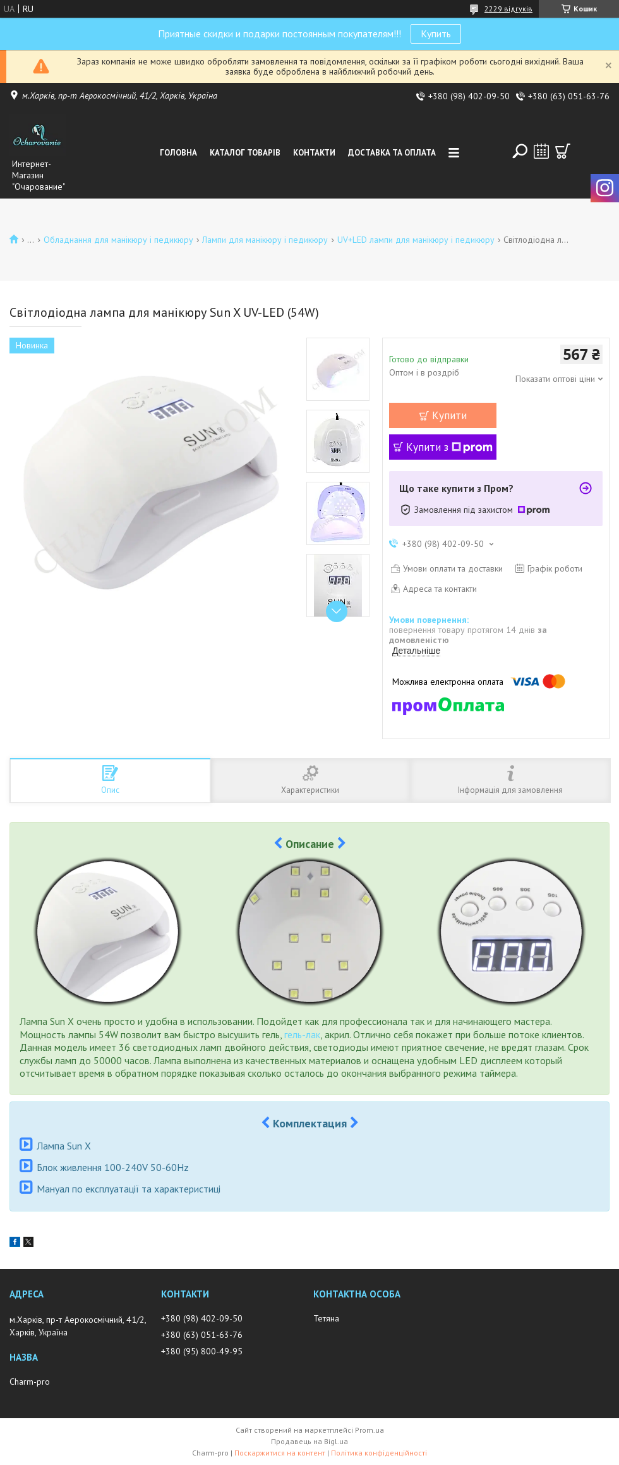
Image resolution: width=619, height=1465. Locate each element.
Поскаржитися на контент (279, 1452)
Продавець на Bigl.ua (309, 1441)
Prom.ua (369, 1430)
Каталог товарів (245, 152)
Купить (436, 33)
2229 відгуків (508, 8)
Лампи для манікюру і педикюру (265, 240)
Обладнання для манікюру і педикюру (118, 240)
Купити (449, 415)
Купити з (449, 447)
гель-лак (302, 1034)
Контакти (314, 152)
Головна (178, 152)
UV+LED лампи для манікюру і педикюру (416, 240)
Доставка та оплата (392, 152)
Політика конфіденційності (379, 1452)
